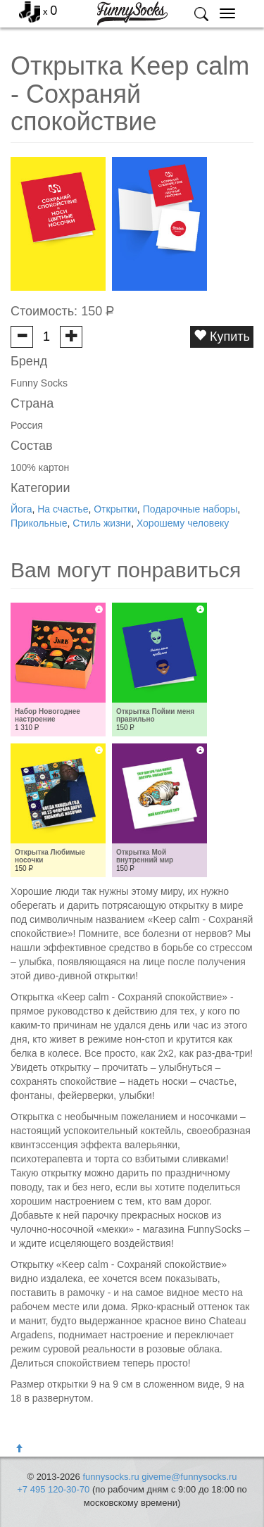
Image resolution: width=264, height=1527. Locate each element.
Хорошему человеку (183, 523)
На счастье (62, 509)
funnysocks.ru (110, 1476)
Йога (21, 509)
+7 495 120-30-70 (53, 1489)
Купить (222, 336)
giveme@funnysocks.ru (189, 1476)
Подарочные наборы (190, 509)
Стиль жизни (102, 523)
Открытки (115, 509)
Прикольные (39, 523)
